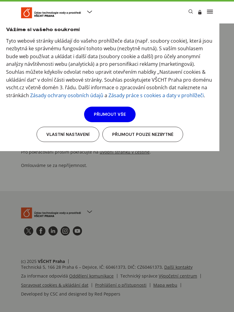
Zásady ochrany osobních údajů (66, 95)
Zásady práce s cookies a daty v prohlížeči (156, 95)
